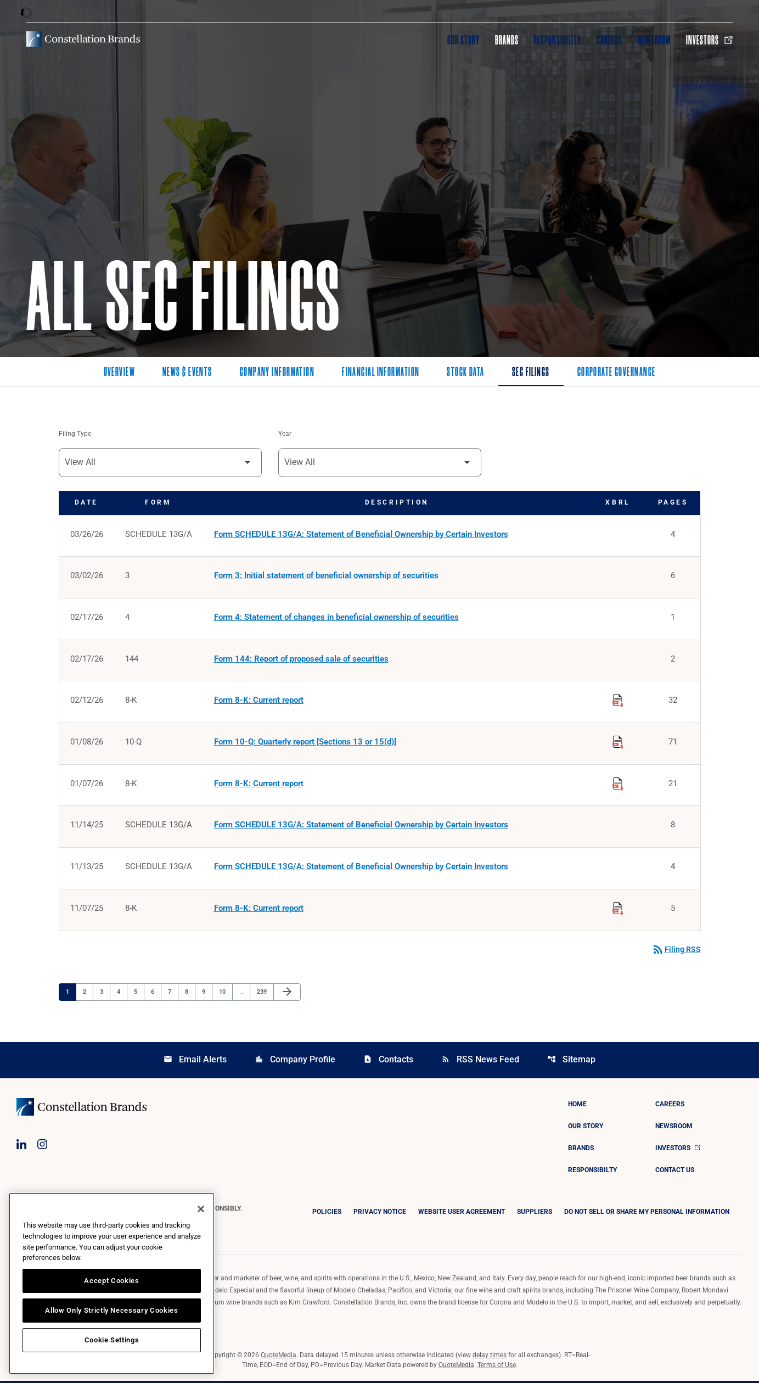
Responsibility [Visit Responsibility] (557, 40)
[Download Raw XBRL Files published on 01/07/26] (618, 783)
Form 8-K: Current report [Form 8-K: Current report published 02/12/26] (258, 702)
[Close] (201, 1209)
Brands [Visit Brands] (507, 40)
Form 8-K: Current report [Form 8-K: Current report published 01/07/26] (258, 785)
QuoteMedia (278, 1357)
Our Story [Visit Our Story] (463, 40)
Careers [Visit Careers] (609, 40)
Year (284, 434)
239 (263, 994)
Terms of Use (496, 1367)
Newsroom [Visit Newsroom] (654, 40)
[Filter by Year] (379, 462)
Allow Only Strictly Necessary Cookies (111, 1310)
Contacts (388, 1061)
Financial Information (380, 372)
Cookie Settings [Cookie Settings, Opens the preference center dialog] (112, 1340)
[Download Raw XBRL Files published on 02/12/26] (618, 700)
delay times (490, 1357)
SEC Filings (531, 372)
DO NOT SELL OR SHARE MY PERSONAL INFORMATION (646, 1214)
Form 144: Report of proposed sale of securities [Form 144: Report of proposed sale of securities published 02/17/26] (301, 660)
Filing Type (75, 434)
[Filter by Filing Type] (160, 462)
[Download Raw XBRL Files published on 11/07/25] (618, 908)
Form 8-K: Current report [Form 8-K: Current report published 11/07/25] (258, 910)
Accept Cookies (111, 1280)
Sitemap (571, 1061)
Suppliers (534, 1214)
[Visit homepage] (83, 39)
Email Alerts (195, 1061)
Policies (326, 1214)
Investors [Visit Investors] (709, 40)
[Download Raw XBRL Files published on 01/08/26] (618, 741)
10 (225, 994)
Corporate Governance (616, 372)
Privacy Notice (379, 1214)
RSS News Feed (480, 1061)
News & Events (187, 372)
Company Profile (295, 1061)
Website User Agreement (461, 1214)
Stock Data (465, 372)
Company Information (277, 372)
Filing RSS (676, 951)
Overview (120, 372)
